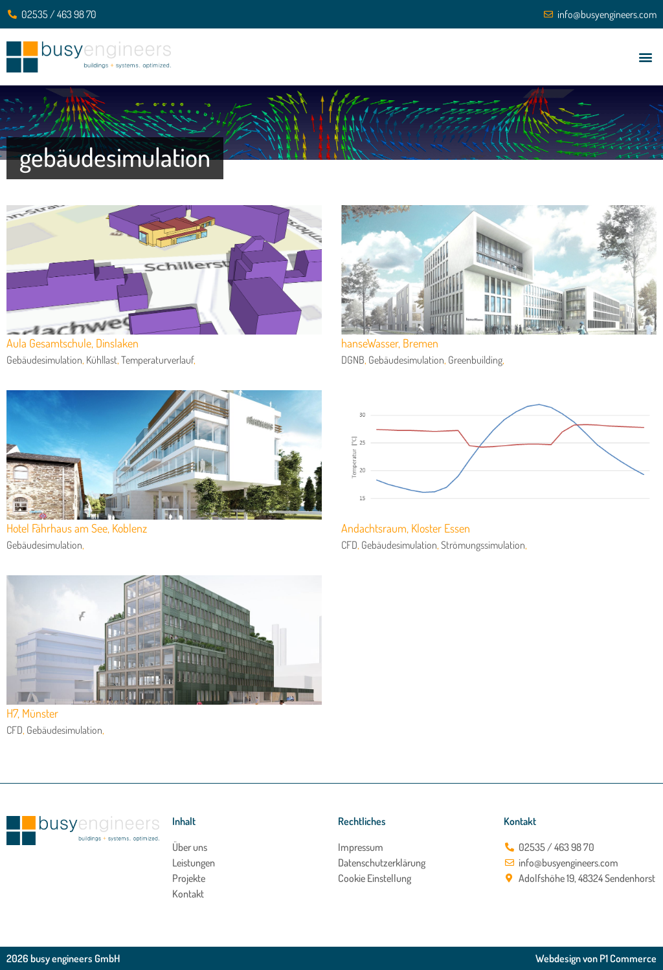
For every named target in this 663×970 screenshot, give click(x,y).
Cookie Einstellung (374, 878)
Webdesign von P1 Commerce (596, 958)
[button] (646, 57)
